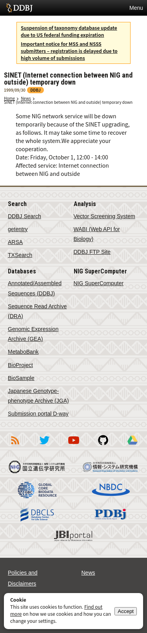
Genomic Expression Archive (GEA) (33, 334)
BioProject (20, 365)
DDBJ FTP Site (92, 252)
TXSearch (20, 255)
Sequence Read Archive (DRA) (37, 311)
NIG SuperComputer (99, 283)
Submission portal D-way (38, 414)
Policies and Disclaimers (23, 578)
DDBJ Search (24, 216)
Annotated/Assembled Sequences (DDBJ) (35, 288)
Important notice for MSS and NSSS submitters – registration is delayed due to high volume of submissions (69, 50)
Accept (126, 611)
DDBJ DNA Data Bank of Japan (19, 8)
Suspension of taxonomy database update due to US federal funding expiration (69, 31)
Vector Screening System (104, 216)
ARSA (15, 242)
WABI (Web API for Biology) (97, 234)
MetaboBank (23, 352)
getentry (18, 229)
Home (9, 98)
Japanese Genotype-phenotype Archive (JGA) (38, 396)
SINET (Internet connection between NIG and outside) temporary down (68, 102)
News (26, 98)
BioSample (21, 378)
